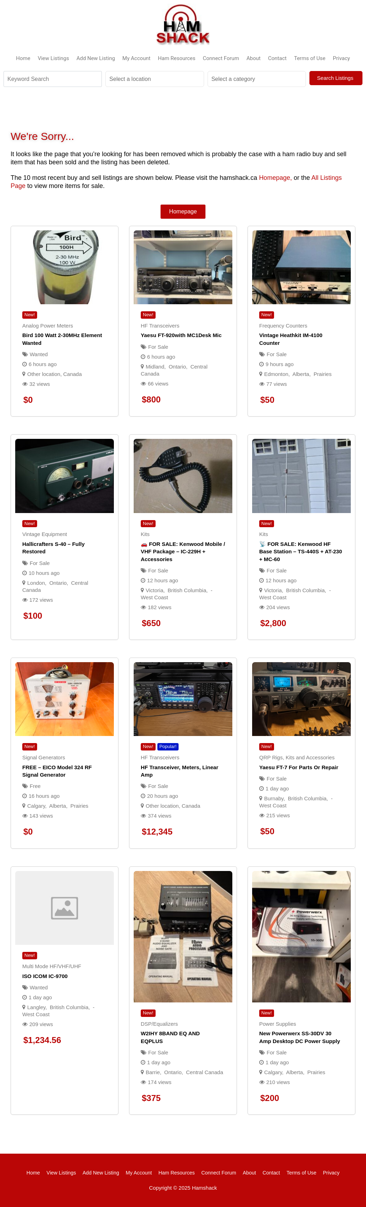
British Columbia (187, 590)
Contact (277, 58)
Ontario (177, 367)
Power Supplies (277, 1024)
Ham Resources (177, 58)
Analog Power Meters (47, 326)
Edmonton (276, 374)
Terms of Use (309, 58)
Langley (36, 1007)
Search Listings (336, 78)
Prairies (323, 374)
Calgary (36, 806)
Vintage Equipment (44, 534)
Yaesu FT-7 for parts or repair (298, 767)
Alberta (300, 374)
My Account (136, 58)
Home (23, 58)
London (36, 583)
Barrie (153, 1072)
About (253, 58)
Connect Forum (221, 58)
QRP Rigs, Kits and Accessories (297, 757)
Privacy (341, 58)
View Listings (53, 58)
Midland (155, 367)
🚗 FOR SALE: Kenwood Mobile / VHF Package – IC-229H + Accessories (183, 551)
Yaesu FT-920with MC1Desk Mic (181, 335)
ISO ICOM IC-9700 (45, 976)
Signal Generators (43, 757)
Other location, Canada (54, 374)
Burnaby (274, 798)
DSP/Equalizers (159, 1024)
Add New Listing (95, 58)
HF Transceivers (160, 326)
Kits (145, 534)
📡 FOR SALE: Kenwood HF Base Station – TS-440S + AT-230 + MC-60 (300, 551)
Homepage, (275, 177)
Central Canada (204, 1072)
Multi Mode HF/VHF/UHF (51, 966)
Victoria (154, 590)
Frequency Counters (283, 326)
